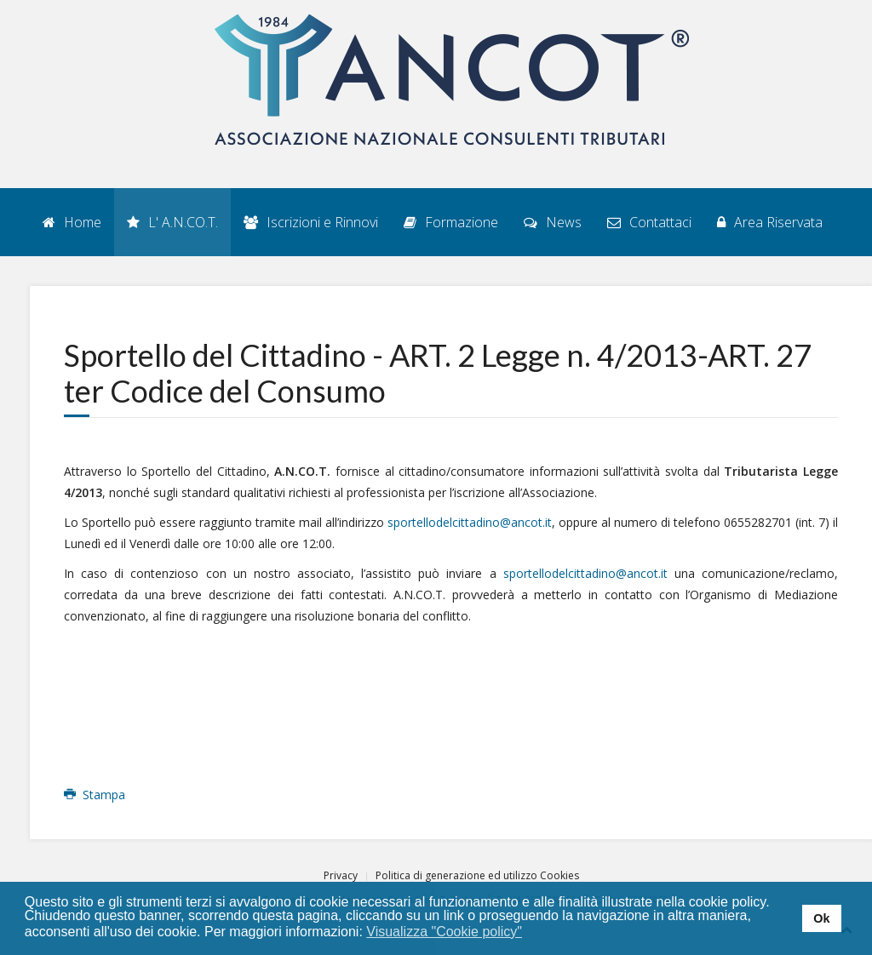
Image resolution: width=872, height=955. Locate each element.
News (553, 222)
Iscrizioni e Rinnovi (311, 222)
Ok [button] (821, 918)
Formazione (451, 222)
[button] (533, 932)
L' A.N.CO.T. (172, 222)
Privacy (341, 875)
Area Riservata (770, 222)
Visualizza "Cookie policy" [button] (444, 931)
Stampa (94, 794)
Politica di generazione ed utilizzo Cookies (477, 875)
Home (72, 222)
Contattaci (649, 222)
